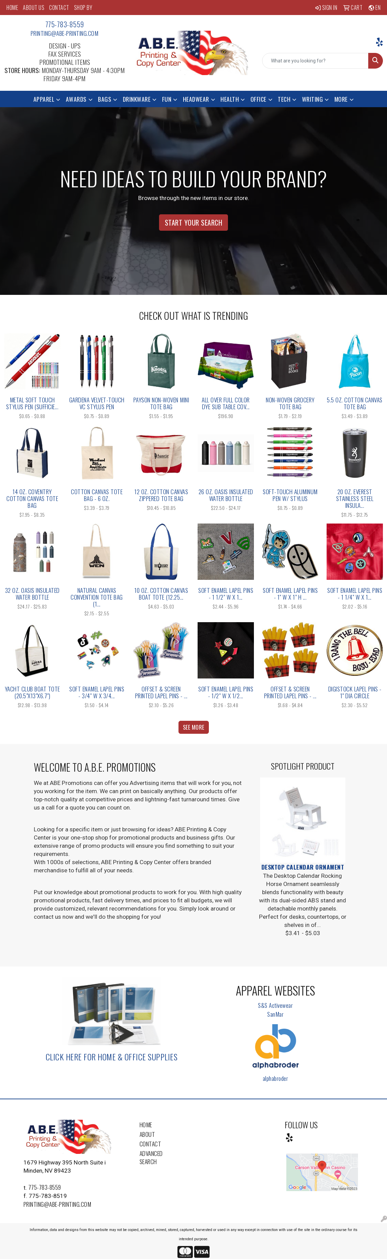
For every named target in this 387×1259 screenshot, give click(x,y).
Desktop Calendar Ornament (302, 866)
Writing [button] (312, 99)
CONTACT (59, 7)
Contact (150, 1143)
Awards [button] (76, 99)
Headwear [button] (196, 99)
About (147, 1134)
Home (146, 1124)
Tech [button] (284, 99)
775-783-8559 (64, 24)
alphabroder (275, 1078)
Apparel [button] (44, 99)
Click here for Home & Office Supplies (112, 1056)
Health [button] (229, 99)
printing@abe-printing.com (65, 33)
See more (193, 727)
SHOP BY (83, 7)
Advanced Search (151, 1157)
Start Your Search (194, 222)
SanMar (275, 1014)
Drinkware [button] (137, 99)
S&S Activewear (275, 1005)
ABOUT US (33, 7)
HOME (12, 7)
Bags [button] (104, 99)
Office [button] (258, 99)
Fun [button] (167, 99)
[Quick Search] (315, 61)
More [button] (341, 99)
